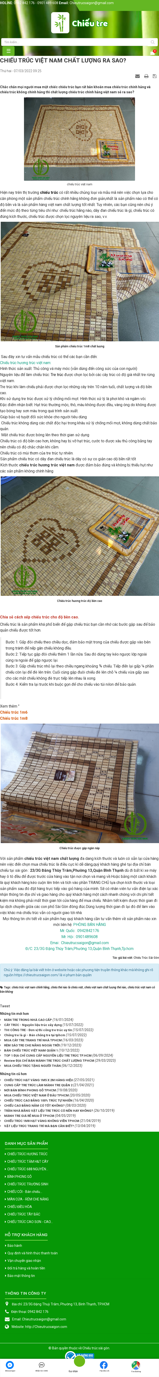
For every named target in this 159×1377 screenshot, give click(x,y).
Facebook (104, 1366)
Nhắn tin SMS (41, 1366)
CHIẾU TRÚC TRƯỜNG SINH (27, 1184)
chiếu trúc (49, 192)
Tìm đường (136, 1367)
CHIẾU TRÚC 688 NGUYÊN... (27, 1169)
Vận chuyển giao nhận (24, 1261)
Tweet (5, 1006)
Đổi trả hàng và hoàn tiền (26, 1268)
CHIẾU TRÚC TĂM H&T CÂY (27, 1161)
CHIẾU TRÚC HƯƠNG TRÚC (27, 1154)
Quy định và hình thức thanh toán (33, 1253)
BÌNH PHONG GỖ (19, 1177)
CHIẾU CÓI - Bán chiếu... (24, 1192)
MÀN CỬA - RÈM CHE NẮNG (28, 1199)
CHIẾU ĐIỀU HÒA (19, 1207)
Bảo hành (15, 1246)
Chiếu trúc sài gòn (95, 1348)
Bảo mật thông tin (21, 1276)
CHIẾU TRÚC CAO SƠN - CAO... (30, 1222)
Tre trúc (57, 374)
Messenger (10, 1366)
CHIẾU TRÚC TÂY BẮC (23, 1214)
